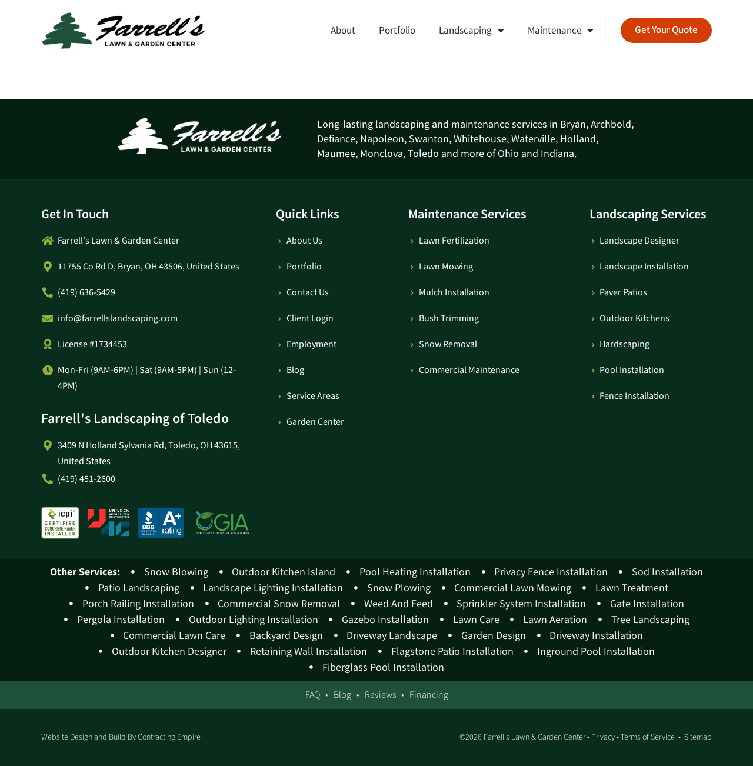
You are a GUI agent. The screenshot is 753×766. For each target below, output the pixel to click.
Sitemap (698, 737)
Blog (342, 695)
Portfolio (397, 30)
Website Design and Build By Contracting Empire (121, 737)
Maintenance (561, 30)
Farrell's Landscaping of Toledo (135, 418)
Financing (428, 695)
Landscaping (471, 30)
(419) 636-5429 (86, 293)
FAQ (312, 695)
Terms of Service (648, 737)
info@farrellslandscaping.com (118, 318)
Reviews (380, 695)
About (343, 30)
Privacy (603, 737)
